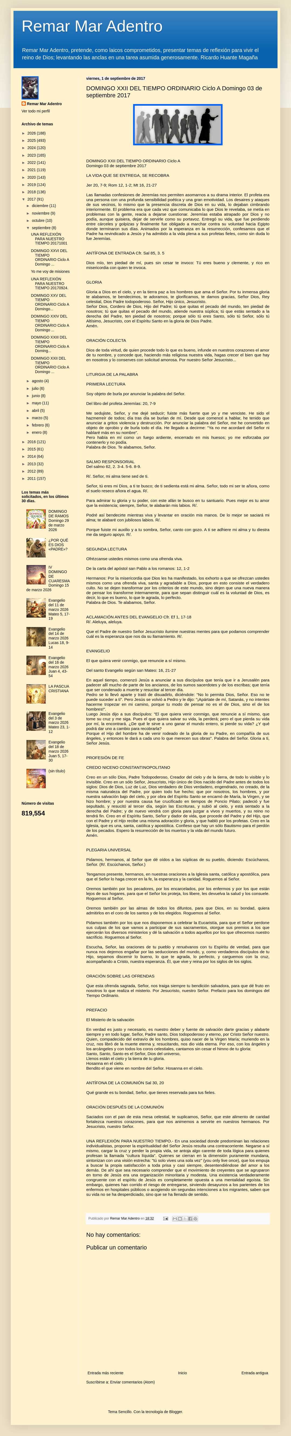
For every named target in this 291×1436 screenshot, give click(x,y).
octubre (39, 220)
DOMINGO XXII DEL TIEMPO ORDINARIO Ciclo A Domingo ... (50, 365)
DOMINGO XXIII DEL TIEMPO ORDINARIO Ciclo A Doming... (50, 344)
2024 (32, 148)
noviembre (41, 213)
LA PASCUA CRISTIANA (58, 688)
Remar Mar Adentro (92, 26)
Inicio (182, 1373)
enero (37, 432)
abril (36, 410)
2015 (32, 449)
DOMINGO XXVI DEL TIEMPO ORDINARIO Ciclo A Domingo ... (50, 257)
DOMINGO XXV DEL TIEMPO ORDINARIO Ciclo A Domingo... (50, 302)
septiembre (41, 228)
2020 (32, 177)
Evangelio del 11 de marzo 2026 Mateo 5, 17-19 (59, 609)
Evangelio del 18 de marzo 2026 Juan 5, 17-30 (58, 751)
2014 (32, 456)
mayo (37, 403)
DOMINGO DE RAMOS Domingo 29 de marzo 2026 (58, 520)
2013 (32, 464)
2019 (32, 184)
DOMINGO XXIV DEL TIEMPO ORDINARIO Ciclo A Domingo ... (50, 323)
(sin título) (56, 771)
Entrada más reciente (105, 1373)
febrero (38, 425)
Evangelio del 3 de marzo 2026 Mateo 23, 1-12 (59, 722)
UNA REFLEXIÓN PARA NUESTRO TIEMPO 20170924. (49, 283)
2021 (32, 170)
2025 (32, 140)
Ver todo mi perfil (36, 111)
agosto (38, 381)
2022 (32, 162)
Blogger (175, 1412)
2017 (32, 199)
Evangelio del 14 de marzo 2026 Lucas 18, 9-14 (58, 638)
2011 (32, 478)
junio (36, 396)
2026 (32, 133)
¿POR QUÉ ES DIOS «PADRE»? (58, 545)
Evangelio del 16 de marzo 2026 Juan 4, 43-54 (58, 667)
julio (36, 388)
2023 (32, 155)
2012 (32, 471)
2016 (32, 442)
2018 (32, 192)
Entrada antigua (254, 1373)
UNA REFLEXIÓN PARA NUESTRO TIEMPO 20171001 (49, 239)
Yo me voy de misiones (50, 271)
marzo (37, 418)
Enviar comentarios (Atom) (132, 1382)
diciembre (40, 206)
